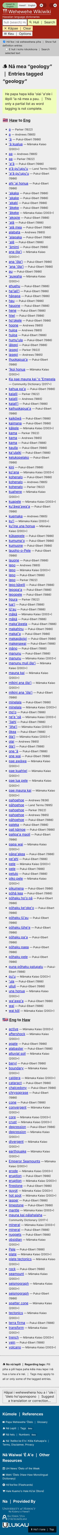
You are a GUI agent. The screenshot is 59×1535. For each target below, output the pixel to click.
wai (11, 1006)
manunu (15, 653)
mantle (14, 1210)
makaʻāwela (18, 624)
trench (14, 1337)
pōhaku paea (19, 947)
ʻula (11, 981)
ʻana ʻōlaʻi (16, 266)
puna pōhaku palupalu (26, 967)
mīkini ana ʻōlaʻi (20, 692)
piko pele (16, 878)
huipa (13, 330)
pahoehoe (16, 800)
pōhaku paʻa (18, 937)
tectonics (16, 1313)
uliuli (12, 986)
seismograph (19, 1283)
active (13, 1029)
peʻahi (13, 859)
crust (13, 1122)
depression (17, 1127)
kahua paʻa (17, 389)
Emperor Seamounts (24, 1161)
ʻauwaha (15, 276)
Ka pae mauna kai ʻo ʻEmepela (32, 379)
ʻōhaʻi (13, 727)
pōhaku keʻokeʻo (21, 908)
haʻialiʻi (14, 291)
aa (11, 154)
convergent (17, 1107)
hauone (14, 306)
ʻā (10, 139)
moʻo (12, 712)
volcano (15, 1347)
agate (13, 1044)
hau (11, 301)
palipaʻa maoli (19, 834)
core (12, 1117)
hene (12, 310)
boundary (16, 1068)
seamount (16, 1274)
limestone (16, 1205)
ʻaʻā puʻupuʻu (19, 173)
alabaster (16, 1048)
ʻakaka (14, 193)
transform (16, 1328)
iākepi (13, 345)
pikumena (16, 888)
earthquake (17, 1151)
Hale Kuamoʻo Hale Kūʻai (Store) (23, 1491)
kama (13, 433)
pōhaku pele (18, 957)
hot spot (15, 1195)
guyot (13, 1190)
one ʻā (13, 751)
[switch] (43, 5)
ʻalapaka (15, 237)
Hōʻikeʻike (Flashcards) (18, 1484)
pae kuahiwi (18, 771)
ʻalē (11, 242)
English (31, 5)
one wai (15, 756)
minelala (15, 702)
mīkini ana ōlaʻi (20, 683)
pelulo (13, 874)
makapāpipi (18, 638)
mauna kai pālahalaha (25, 1215)
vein (12, 1342)
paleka (14, 825)
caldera (14, 1078)
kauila (13, 448)
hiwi (12, 315)
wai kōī (14, 1011)
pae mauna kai (20, 790)
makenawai (17, 643)
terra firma (17, 1323)
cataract (15, 1083)
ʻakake (14, 198)
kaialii (13, 394)
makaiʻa (15, 634)
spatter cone (18, 1303)
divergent (16, 1141)
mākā (13, 614)
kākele (14, 428)
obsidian (15, 1239)
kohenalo (16, 477)
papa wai (16, 844)
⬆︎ (42, 1529)
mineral (14, 1225)
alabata (14, 232)
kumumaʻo (17, 541)
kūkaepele (17, 536)
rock (12, 1269)
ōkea (12, 732)
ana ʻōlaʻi (16, 262)
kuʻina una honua (22, 526)
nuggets (15, 1234)
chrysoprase (18, 1092)
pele (12, 864)
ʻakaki (13, 203)
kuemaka (16, 516)
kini (11, 467)
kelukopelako (19, 457)
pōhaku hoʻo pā (21, 898)
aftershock (17, 1034)
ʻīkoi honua (17, 369)
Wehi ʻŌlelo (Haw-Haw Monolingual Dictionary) (25, 1476)
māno (13, 648)
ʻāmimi (14, 247)
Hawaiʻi (22, 5)
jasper (13, 1200)
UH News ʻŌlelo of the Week (21, 1468)
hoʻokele (15, 320)
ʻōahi (12, 722)
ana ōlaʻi (15, 252)
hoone (13, 325)
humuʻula (16, 340)
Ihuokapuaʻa (18, 359)
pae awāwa (18, 761)
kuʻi (11, 521)
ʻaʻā (11, 164)
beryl (13, 1063)
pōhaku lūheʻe (19, 927)
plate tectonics (20, 1259)
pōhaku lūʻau (18, 918)
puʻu (12, 976)
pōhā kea (16, 893)
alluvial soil (17, 1053)
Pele (12, 1249)
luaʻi (12, 604)
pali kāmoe (17, 829)
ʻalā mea (15, 227)
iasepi (13, 350)
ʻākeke (14, 208)
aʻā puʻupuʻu (18, 168)
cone (12, 1102)
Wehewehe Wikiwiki (27, 11)
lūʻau (12, 609)
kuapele (15, 501)
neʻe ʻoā (15, 717)
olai (11, 741)
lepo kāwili (17, 585)
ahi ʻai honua (18, 183)
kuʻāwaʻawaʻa (19, 506)
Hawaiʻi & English (10, 5)
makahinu (16, 629)
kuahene (15, 492)
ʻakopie (14, 217)
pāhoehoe (16, 805)
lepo (12, 565)
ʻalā (11, 222)
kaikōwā (15, 418)
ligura (13, 599)
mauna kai (17, 673)
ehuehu (14, 286)
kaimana (15, 423)
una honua (17, 991)
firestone (15, 1186)
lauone (14, 560)
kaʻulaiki (15, 452)
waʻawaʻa (16, 1001)
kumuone (16, 545)
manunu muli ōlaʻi (22, 663)
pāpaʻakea (17, 854)
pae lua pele (18, 780)
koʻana (14, 472)
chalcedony (18, 1088)
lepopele (15, 594)
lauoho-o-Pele (20, 550)
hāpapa (14, 296)
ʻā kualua (16, 144)
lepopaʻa (15, 590)
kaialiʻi (13, 403)
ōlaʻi (12, 736)
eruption (15, 1176)
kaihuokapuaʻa (20, 408)
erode (13, 1171)
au (11, 271)
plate (13, 1254)
